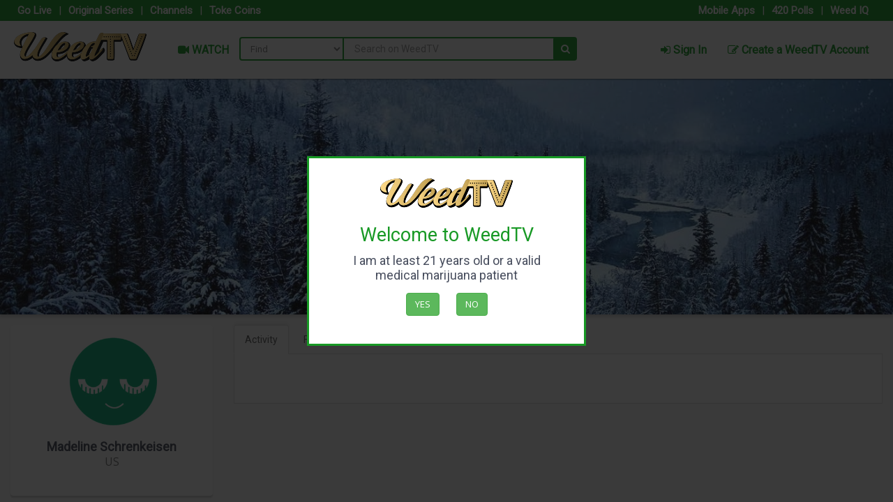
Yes (422, 304)
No (472, 304)
